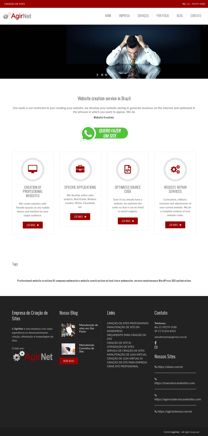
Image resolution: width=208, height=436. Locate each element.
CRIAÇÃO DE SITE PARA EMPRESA (127, 362)
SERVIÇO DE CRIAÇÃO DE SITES (126, 350)
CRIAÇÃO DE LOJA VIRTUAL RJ (125, 358)
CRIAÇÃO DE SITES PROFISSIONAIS (128, 323)
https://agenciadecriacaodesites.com (177, 399)
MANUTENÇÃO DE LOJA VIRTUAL (127, 354)
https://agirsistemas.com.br (174, 411)
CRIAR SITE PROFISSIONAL (123, 366)
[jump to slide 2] (106, 75)
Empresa (124, 15)
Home (108, 15)
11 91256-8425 (167, 331)
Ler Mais (33, 225)
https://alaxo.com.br (170, 366)
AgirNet (175, 432)
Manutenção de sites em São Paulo (88, 328)
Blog (180, 15)
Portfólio (163, 15)
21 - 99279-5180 (196, 3)
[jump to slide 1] (102, 75)
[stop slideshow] (110, 75)
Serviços (143, 15)
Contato (196, 15)
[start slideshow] (97, 75)
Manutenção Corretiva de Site (86, 348)
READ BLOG (68, 361)
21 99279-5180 (168, 327)
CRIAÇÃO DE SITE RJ (119, 342)
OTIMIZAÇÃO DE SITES (120, 346)
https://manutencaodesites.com (174, 383)
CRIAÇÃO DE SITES (14, 3)
